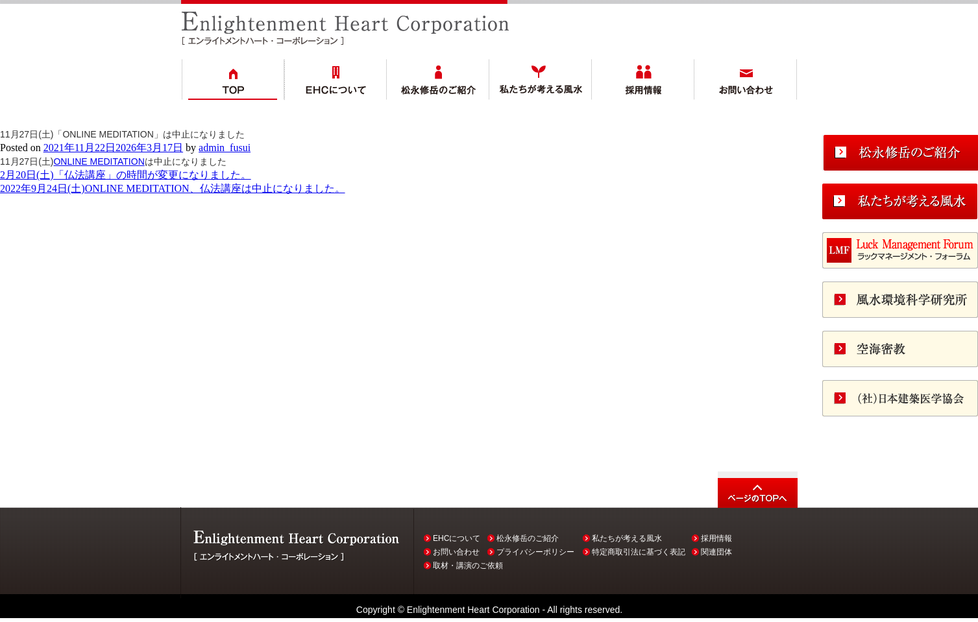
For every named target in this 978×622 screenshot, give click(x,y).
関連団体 (716, 551)
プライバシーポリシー (535, 551)
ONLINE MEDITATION (98, 161)
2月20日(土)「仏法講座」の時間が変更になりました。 (125, 174)
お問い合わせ (456, 551)
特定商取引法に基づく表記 (638, 551)
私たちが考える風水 (627, 538)
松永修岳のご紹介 (527, 538)
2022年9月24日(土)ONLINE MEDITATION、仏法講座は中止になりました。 (172, 188)
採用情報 (716, 538)
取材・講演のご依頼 (468, 565)
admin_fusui (225, 147)
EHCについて (456, 538)
